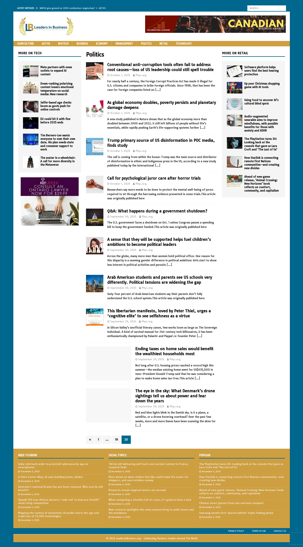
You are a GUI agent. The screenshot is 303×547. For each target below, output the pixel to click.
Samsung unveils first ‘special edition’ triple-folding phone (236, 512)
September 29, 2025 (123, 321)
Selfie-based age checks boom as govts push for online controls (55, 106)
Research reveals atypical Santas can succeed (137, 490)
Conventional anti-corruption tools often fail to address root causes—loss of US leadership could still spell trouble (160, 67)
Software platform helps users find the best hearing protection (261, 70)
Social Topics (117, 455)
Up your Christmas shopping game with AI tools (262, 85)
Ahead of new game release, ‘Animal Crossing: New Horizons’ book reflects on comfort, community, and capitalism (261, 184)
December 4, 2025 (120, 471)
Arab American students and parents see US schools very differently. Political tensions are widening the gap (159, 280)
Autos (46, 43)
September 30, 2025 (123, 216)
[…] (158, 90)
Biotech (63, 43)
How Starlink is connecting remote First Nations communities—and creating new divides (261, 163)
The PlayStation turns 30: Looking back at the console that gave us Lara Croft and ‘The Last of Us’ (260, 144)
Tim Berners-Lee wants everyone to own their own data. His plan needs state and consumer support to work (57, 142)
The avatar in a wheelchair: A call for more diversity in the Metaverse (57, 161)
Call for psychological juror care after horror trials (154, 178)
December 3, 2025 (30, 471)
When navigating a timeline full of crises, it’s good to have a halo (150, 499)
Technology (184, 43)
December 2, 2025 (30, 494)
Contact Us (280, 531)
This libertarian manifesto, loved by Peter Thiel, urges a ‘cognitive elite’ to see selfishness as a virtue (159, 313)
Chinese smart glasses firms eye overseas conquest (231, 503)
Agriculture (25, 43)
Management (124, 43)
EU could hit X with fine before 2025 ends (55, 120)
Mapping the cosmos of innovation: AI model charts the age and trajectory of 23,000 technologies (58, 514)
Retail (163, 43)
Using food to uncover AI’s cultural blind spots (261, 101)
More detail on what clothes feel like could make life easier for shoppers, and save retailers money (148, 478)
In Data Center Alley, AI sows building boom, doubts (50, 476)
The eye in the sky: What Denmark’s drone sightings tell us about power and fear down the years (175, 395)
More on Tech (30, 53)
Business (82, 43)
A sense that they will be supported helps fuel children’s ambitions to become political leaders (159, 242)
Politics (146, 43)
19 (116, 439)
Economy (102, 43)
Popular (204, 455)
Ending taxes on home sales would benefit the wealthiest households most (174, 351)
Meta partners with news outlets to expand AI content (56, 70)
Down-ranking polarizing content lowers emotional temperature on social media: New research (57, 89)
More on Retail (235, 53)
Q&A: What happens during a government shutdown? (157, 211)
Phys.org (141, 75)
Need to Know (27, 455)
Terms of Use (259, 531)
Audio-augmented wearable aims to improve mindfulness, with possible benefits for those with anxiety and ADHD (261, 123)
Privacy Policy (236, 531)
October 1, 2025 (120, 75)
